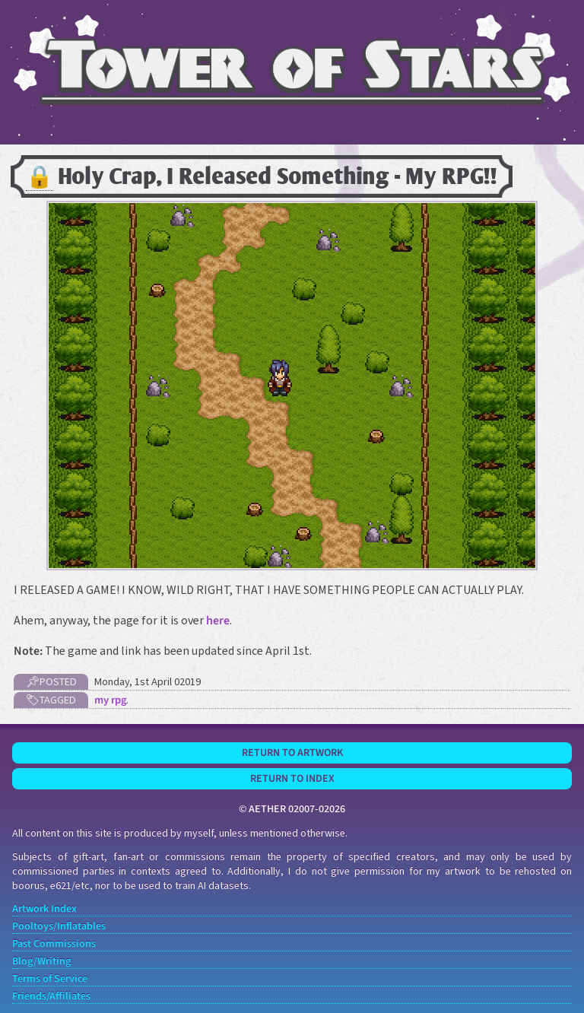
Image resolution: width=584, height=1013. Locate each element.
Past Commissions (54, 944)
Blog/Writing (41, 961)
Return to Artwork (292, 753)
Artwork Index (44, 909)
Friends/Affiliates (51, 996)
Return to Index (292, 778)
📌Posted (51, 681)
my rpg (110, 700)
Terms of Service (49, 979)
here (218, 620)
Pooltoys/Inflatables (59, 926)
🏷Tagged (51, 700)
